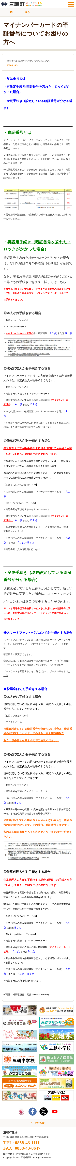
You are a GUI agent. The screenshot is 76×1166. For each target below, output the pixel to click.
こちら (61, 282)
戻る (27, 12)
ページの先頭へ (38, 1123)
